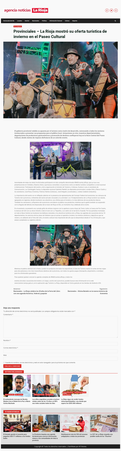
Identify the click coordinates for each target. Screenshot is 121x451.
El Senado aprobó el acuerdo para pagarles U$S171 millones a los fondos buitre (17, 423)
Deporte (74, 21)
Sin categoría (17, 26)
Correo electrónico (10, 348)
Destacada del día (8, 21)
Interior (27, 21)
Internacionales (9, 394)
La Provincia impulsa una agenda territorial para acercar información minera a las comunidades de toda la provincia (46, 423)
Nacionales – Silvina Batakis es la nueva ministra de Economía (84, 291)
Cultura (67, 21)
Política (44, 21)
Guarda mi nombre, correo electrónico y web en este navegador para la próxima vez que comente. (40, 362)
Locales (19, 21)
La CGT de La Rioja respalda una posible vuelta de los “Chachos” (104, 423)
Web (5, 355)
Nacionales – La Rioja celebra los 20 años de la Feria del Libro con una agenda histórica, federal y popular (37, 291)
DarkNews (72, 446)
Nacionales (35, 21)
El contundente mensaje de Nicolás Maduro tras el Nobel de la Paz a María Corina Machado (17, 386)
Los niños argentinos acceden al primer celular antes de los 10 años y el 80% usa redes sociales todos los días (46, 386)
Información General (56, 21)
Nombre (7, 340)
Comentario (8, 314)
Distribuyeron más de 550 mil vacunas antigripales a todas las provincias (75, 423)
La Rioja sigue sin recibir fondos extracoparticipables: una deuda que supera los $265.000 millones (75, 386)
